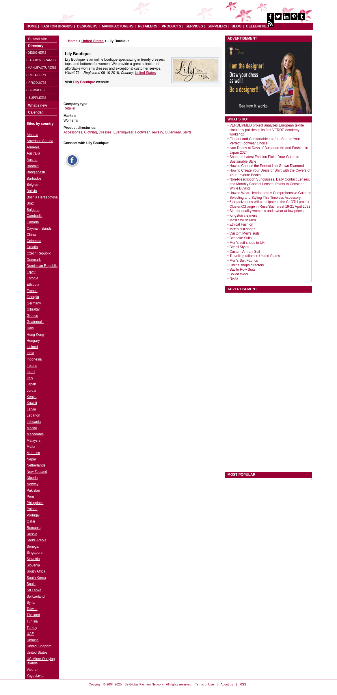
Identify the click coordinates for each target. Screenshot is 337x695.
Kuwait (32, 403)
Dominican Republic (42, 266)
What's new (37, 105)
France (32, 291)
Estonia (32, 278)
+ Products (36, 82)
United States (145, 73)
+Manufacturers (41, 67)
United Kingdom (39, 646)
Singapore (34, 553)
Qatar (31, 521)
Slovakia (33, 559)
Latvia (31, 409)
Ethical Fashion (241, 224)
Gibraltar (33, 309)
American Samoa (40, 141)
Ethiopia (33, 285)
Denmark (34, 260)
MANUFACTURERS (117, 26)
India (30, 353)
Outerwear (173, 132)
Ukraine (32, 640)
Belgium (33, 185)
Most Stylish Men (243, 220)
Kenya (31, 397)
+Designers (36, 52)
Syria (30, 603)
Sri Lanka (34, 590)
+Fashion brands (41, 60)
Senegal (33, 547)
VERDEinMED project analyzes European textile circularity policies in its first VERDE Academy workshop (267, 129)
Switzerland (35, 596)
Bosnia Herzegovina (42, 197)
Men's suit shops (242, 229)
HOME (32, 26)
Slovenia (33, 565)
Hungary (33, 341)
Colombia (34, 241)
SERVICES (194, 26)
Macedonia (35, 434)
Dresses (105, 132)
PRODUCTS (171, 26)
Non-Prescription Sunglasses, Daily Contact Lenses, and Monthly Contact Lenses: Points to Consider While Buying (270, 183)
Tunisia (32, 621)
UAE (30, 634)
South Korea (36, 578)
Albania (32, 135)
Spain (31, 584)
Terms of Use (204, 684)
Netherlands (36, 465)
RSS (243, 684)
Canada (33, 222)
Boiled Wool (239, 274)
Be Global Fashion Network (143, 684)
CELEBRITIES (257, 26)
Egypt (31, 272)
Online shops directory (247, 265)
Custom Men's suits (245, 233)
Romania (33, 528)
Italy (30, 378)
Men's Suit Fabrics (244, 261)
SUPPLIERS (217, 26)
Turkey (32, 628)
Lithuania (34, 422)
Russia (32, 534)
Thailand (33, 615)
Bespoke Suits (241, 238)
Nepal (31, 459)
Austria (32, 160)
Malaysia (33, 440)
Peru (30, 497)
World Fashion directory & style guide (113, 14)
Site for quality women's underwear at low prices (267, 211)
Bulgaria (33, 210)
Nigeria (32, 478)
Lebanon (33, 415)
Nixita (234, 278)
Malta (31, 447)
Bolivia (32, 191)
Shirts (187, 132)
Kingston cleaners (243, 215)
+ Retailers (36, 75)
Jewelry (157, 132)
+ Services (35, 90)
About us (227, 684)
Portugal (33, 515)
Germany (34, 303)
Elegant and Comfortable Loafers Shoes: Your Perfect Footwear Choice (265, 141)
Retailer (69, 108)
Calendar (35, 112)
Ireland (32, 366)
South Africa (36, 571)
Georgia (33, 297)
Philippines (35, 503)
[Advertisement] (105, 208)
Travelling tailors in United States (255, 256)
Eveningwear (123, 132)
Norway (32, 484)
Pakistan (33, 490)
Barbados (34, 178)
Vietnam (33, 670)
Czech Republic (39, 253)
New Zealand (37, 472)
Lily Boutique (84, 82)
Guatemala (35, 322)
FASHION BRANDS (56, 26)
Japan (31, 384)
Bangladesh (36, 172)
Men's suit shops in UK (247, 243)
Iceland (32, 347)
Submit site (37, 39)
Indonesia (34, 359)
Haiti (30, 328)
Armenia (33, 147)
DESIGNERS (87, 26)
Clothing (90, 132)
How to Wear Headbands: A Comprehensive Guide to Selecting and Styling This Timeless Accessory (270, 195)
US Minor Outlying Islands (41, 661)
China (31, 235)
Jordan (32, 391)
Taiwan (32, 609)
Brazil (31, 203)
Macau (32, 428)
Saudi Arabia (36, 540)
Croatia (32, 247)
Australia (33, 153)
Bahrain (32, 166)
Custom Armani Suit (245, 252)
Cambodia (34, 216)
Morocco (33, 453)
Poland (32, 509)
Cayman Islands (39, 228)
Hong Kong (35, 334)
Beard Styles (239, 247)
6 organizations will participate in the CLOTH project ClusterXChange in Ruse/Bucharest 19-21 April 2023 (270, 204)
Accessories (73, 132)
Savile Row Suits (243, 269)
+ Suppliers (36, 97)
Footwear (142, 132)
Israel (31, 372)
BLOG (237, 26)
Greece (32, 316)
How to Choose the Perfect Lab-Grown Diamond (267, 166)
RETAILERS (147, 26)
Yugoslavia (35, 676)
